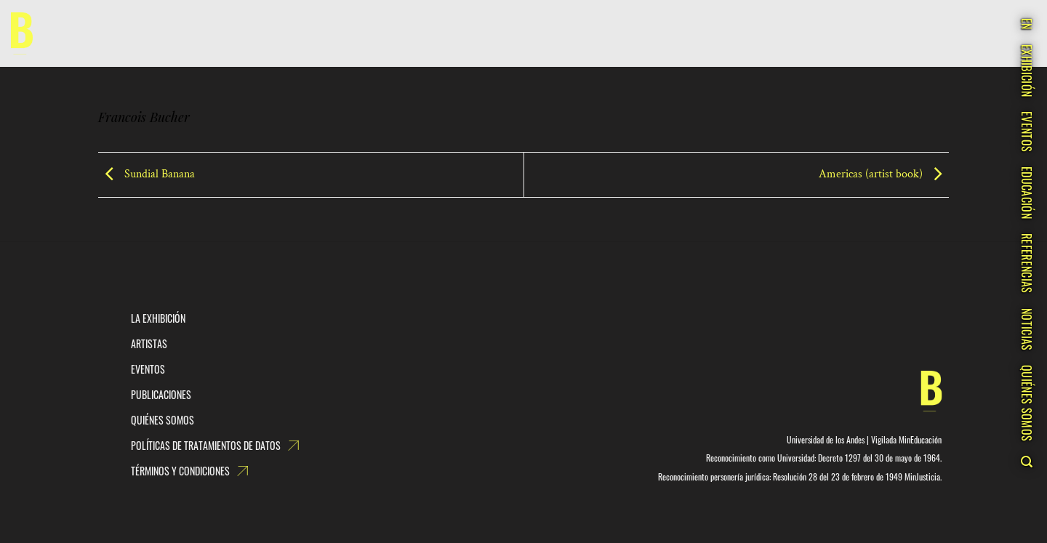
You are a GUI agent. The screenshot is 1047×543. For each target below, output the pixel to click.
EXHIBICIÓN (1026, 70)
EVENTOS (1026, 131)
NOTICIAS (1026, 329)
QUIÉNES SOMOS (1026, 403)
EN (1026, 24)
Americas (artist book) (884, 174)
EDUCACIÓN (1026, 192)
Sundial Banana (146, 174)
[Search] (1026, 462)
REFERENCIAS (1026, 263)
